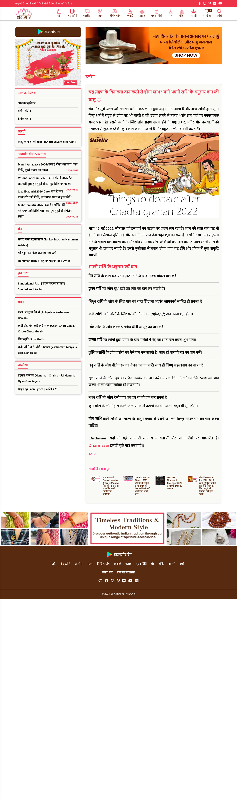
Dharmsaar (99, 445)
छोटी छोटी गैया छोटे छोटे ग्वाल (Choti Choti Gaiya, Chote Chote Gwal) (46, 329)
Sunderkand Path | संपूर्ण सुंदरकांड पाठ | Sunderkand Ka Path (41, 286)
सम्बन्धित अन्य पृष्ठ (99, 469)
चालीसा (87, 13)
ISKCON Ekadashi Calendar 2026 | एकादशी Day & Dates (175, 483)
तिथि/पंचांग (115, 13)
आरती (194, 13)
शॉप (59, 13)
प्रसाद (142, 13)
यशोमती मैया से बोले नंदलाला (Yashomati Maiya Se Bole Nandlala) (48, 350)
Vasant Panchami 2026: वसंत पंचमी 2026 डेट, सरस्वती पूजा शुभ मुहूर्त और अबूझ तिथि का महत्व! (48, 182)
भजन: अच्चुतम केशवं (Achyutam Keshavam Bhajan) (43, 315)
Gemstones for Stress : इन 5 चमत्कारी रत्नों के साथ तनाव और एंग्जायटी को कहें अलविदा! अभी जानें (142, 486)
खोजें (219, 13)
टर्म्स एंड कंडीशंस (126, 572)
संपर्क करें (107, 572)
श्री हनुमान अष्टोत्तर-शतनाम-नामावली (37, 253)
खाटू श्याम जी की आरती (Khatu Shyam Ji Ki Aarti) (47, 142)
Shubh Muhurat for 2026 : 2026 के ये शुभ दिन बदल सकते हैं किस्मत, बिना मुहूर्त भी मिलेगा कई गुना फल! (207, 486)
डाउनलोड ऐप (48, 32)
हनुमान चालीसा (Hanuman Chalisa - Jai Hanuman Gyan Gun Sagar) (47, 378)
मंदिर (181, 13)
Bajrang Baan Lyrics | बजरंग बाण (37, 389)
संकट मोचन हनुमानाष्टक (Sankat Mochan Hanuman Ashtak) (48, 242)
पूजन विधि (156, 13)
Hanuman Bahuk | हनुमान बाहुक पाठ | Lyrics (44, 261)
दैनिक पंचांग (24, 119)
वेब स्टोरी (72, 13)
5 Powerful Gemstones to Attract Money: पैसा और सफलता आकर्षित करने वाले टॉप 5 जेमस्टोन (111, 486)
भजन (100, 13)
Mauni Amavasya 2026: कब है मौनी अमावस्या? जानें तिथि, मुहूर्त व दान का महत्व (48, 167)
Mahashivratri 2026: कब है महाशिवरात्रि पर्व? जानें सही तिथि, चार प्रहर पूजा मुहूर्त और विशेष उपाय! (48, 211)
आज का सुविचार (26, 103)
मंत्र (170, 13)
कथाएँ (130, 13)
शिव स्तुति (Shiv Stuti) (31, 339)
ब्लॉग (90, 77)
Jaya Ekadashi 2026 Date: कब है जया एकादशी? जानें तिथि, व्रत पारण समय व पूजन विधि (48, 195)
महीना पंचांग (24, 111)
